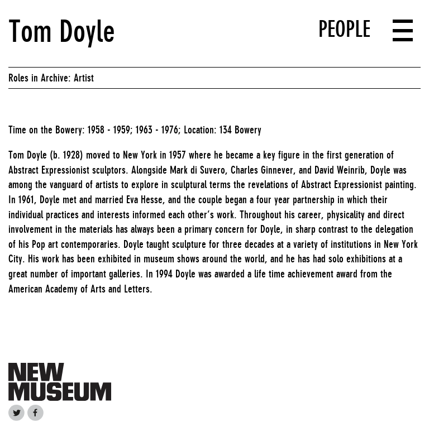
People (344, 29)
